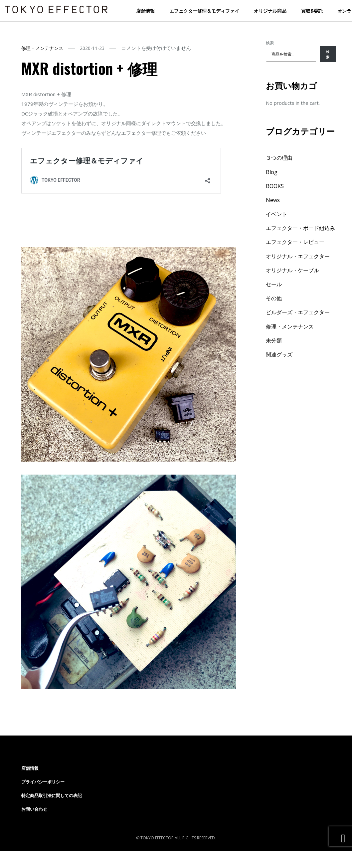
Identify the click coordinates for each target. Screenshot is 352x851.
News (273, 200)
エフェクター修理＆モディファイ (204, 10)
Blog (271, 172)
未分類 (274, 340)
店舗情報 (145, 10)
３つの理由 (279, 157)
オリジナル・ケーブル (292, 270)
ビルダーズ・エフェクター (298, 312)
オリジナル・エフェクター (298, 256)
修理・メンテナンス (42, 48)
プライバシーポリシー (43, 782)
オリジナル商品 (270, 10)
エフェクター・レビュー (295, 242)
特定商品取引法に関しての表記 (51, 795)
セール (274, 284)
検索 (270, 43)
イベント (276, 214)
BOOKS (275, 186)
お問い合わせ (34, 809)
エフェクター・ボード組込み (300, 228)
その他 (274, 298)
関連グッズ (279, 354)
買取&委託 (312, 10)
